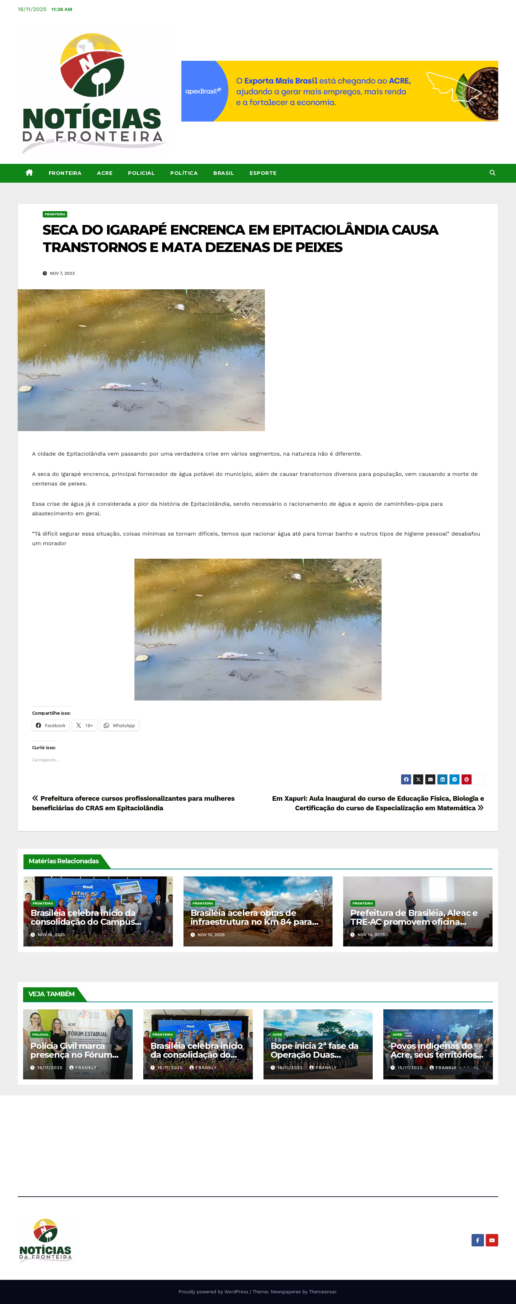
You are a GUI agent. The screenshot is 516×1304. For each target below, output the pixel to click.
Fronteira (65, 173)
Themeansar (322, 1291)
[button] (492, 173)
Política (184, 173)
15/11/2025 (411, 1067)
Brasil (223, 173)
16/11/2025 (50, 1067)
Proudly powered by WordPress (214, 1291)
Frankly (83, 1067)
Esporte (263, 173)
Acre (104, 173)
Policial (141, 173)
